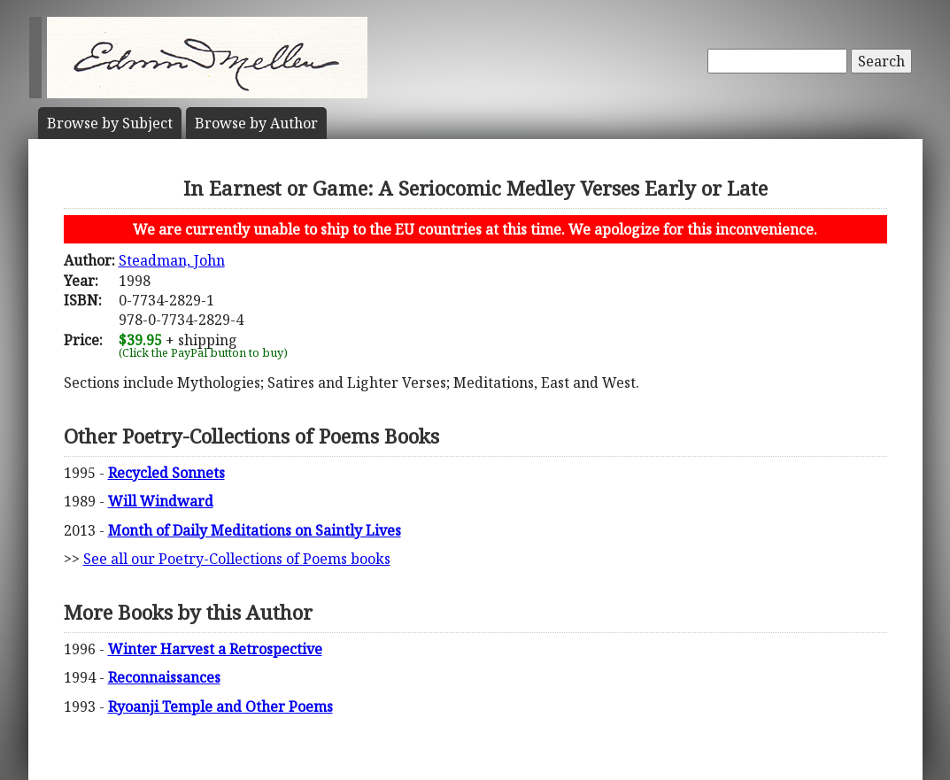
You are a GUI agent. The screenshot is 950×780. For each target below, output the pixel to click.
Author (256, 123)
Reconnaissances (164, 677)
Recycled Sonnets (166, 473)
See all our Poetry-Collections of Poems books (236, 558)
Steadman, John (172, 260)
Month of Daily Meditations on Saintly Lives (254, 530)
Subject (110, 123)
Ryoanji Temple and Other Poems (220, 706)
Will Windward (160, 501)
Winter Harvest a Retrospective (215, 649)
